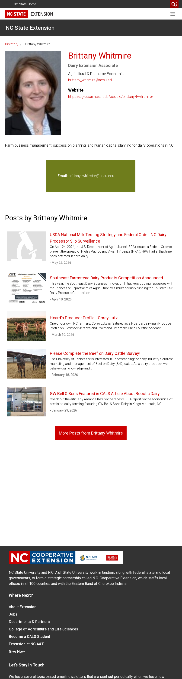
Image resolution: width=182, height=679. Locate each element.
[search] (174, 4)
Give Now (17, 651)
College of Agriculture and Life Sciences (43, 629)
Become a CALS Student (29, 636)
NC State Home (24, 4)
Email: (63, 176)
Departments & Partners (29, 622)
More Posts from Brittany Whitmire (91, 433)
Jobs (13, 614)
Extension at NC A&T (26, 644)
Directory (11, 44)
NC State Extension (30, 28)
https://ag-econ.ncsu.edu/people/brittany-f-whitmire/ (110, 96)
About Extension (22, 607)
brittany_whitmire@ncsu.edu (91, 80)
